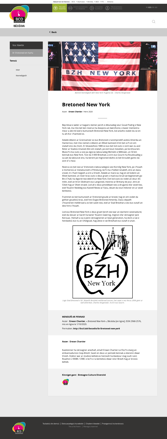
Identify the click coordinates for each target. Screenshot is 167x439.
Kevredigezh (21, 75)
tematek (62, 8)
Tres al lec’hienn (75, 426)
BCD (73, 2)
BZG (149, 7)
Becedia (19, 26)
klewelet (99, 8)
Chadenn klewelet (93, 423)
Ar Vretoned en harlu (22, 52)
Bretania (110, 2)
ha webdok (80, 8)
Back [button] (53, 32)
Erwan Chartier (75, 111)
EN (153, 7)
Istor (18, 70)
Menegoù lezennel (90, 426)
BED (97, 2)
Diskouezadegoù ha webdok (73, 423)
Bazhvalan (81, 2)
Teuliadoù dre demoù (51, 423)
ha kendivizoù (116, 8)
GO (156, 7)
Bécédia (90, 2)
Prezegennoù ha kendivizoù (113, 423)
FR (147, 7)
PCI (102, 2)
